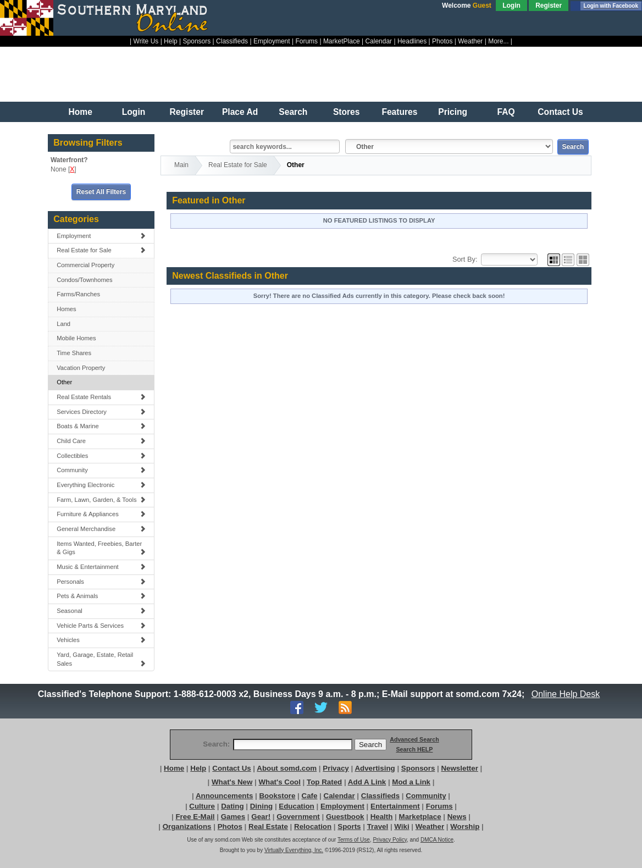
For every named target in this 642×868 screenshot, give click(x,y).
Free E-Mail (194, 816)
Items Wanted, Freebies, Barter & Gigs (101, 548)
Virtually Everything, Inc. (293, 850)
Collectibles (101, 455)
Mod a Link (411, 782)
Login (511, 5)
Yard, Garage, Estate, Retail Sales (101, 659)
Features (399, 112)
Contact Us (560, 112)
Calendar (378, 41)
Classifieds (232, 41)
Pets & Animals (101, 596)
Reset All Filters (101, 192)
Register (548, 5)
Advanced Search (414, 739)
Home (80, 112)
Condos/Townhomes (84, 280)
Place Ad (240, 112)
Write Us (146, 41)
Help (171, 41)
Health (381, 816)
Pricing (452, 112)
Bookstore (277, 796)
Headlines (412, 41)
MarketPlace (341, 41)
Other (64, 382)
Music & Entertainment (101, 566)
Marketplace (420, 816)
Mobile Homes (76, 338)
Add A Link (367, 782)
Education (296, 806)
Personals (101, 581)
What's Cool (279, 782)
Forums (306, 41)
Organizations (187, 826)
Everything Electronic (101, 485)
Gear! (260, 816)
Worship (464, 826)
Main (181, 165)
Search (293, 112)
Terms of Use (353, 840)
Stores (346, 112)
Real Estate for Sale (101, 250)
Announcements (224, 796)
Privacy (335, 768)
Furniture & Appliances (101, 514)
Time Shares (74, 353)
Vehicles (101, 640)
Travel (378, 826)
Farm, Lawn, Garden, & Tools (101, 499)
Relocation (312, 826)
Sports (349, 826)
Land (63, 323)
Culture (202, 806)
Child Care (101, 441)
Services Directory (101, 411)
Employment (271, 41)
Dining (261, 806)
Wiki (401, 826)
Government (298, 816)
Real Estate (268, 826)
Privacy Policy (390, 840)
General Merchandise (101, 529)
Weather (470, 41)
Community (101, 470)
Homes (66, 309)
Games (233, 816)
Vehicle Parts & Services (101, 625)
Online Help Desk (565, 694)
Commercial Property (85, 265)
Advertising (375, 768)
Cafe (310, 796)
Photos (442, 41)
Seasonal (101, 610)
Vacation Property (81, 367)
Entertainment (395, 806)
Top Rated (324, 782)
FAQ (505, 112)
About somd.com (287, 768)
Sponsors (197, 41)
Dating (232, 806)
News (457, 816)
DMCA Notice (436, 840)
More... (498, 41)
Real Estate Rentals (101, 397)
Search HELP (414, 749)
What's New (232, 782)
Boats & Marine (101, 426)
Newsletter (459, 768)
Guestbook (345, 816)
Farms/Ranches (78, 294)
